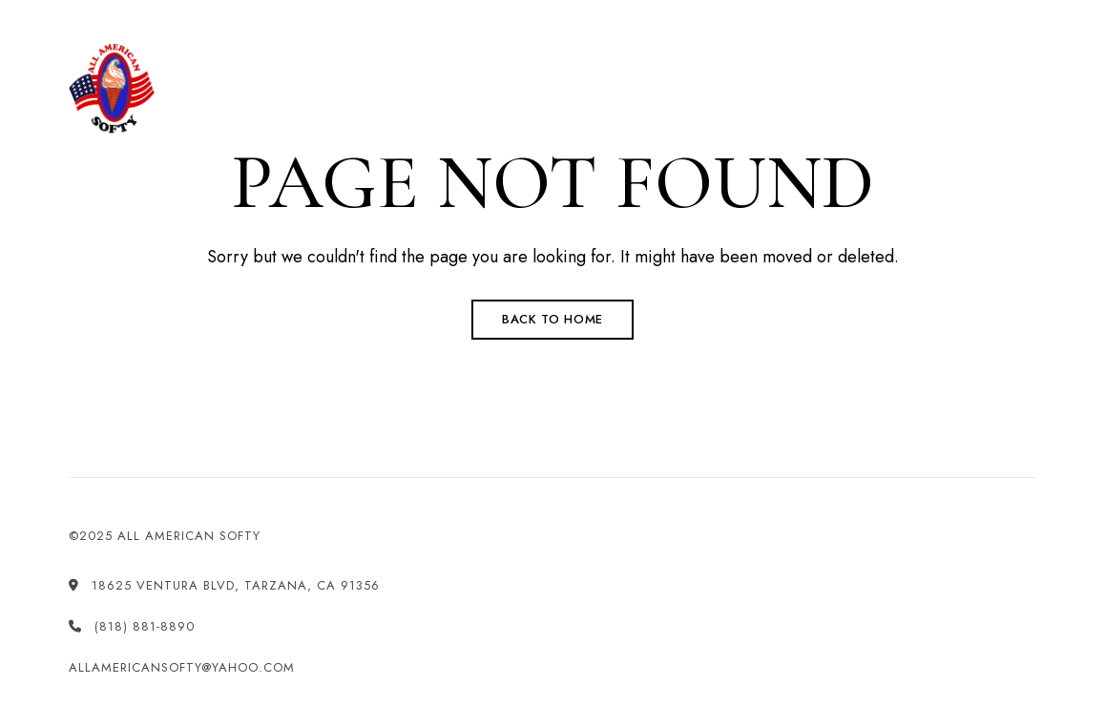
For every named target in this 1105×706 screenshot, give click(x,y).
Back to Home (552, 319)
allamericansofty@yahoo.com (859, 10)
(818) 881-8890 (545, 10)
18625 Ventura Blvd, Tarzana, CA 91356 (195, 10)
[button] (966, 90)
